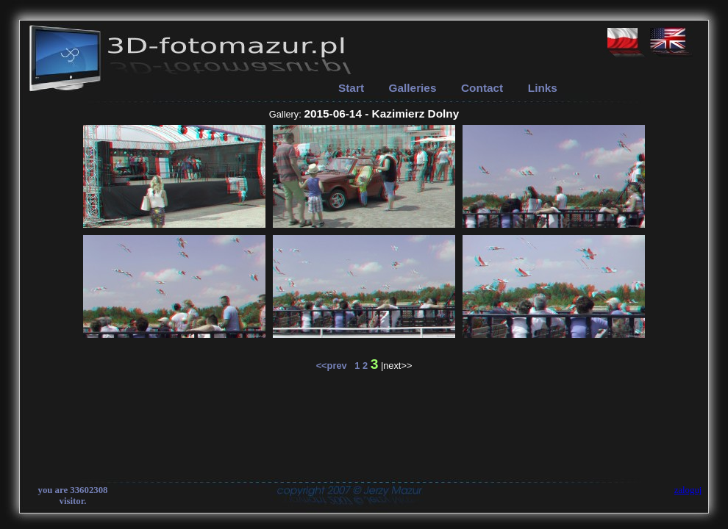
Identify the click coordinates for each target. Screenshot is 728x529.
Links (542, 88)
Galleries (413, 88)
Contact (482, 88)
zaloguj (688, 490)
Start (351, 88)
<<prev (335, 365)
